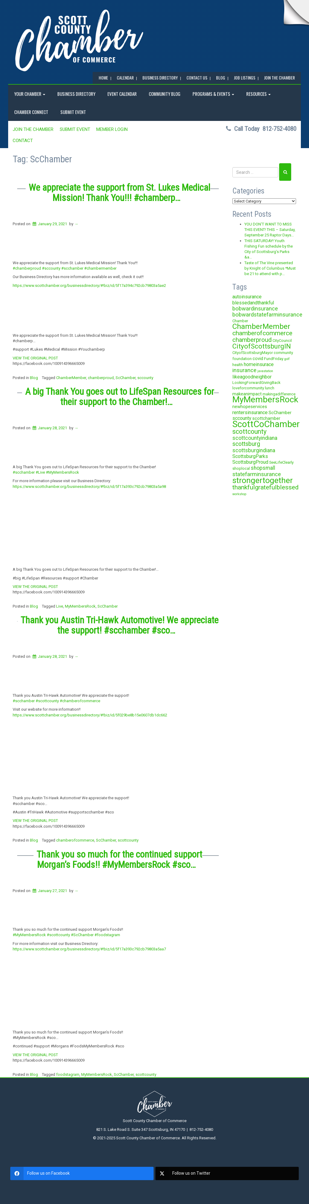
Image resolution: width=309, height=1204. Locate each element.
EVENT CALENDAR (122, 93)
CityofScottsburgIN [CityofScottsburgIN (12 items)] (261, 346)
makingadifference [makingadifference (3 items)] (279, 394)
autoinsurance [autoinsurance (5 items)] (247, 297)
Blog (34, 377)
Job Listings (244, 77)
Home (103, 77)
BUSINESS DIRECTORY (160, 77)
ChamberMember (71, 377)
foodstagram (67, 1074)
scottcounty (128, 840)
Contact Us (196, 77)
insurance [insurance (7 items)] (244, 370)
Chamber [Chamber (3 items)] (240, 321)
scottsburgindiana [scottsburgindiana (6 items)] (253, 450)
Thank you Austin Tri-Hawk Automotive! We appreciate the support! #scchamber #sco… (119, 625)
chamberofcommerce (75, 840)
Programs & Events (213, 93)
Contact (23, 140)
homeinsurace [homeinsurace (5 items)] (259, 364)
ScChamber (125, 377)
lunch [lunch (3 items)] (269, 388)
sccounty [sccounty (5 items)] (241, 418)
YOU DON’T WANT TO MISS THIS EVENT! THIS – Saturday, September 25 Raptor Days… (269, 230)
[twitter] (227, 1173)
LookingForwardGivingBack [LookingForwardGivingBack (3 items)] (256, 382)
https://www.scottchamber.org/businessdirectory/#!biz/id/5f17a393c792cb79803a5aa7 (89, 949)
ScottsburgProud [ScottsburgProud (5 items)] (250, 462)
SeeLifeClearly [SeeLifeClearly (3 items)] (281, 462)
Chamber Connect (31, 112)
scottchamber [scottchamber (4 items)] (266, 418)
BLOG (220, 77)
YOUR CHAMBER (29, 93)
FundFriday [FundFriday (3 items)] (273, 358)
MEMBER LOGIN (112, 129)
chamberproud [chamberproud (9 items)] (252, 339)
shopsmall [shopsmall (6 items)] (263, 468)
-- (76, 224)
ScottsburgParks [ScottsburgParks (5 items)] (250, 456)
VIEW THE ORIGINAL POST (35, 358)
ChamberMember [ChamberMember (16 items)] (261, 326)
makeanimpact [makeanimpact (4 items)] (247, 394)
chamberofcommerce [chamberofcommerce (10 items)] (262, 333)
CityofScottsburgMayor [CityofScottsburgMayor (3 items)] (252, 352)
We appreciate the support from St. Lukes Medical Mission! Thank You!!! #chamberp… (119, 192)
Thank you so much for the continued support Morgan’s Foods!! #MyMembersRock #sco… (119, 859)
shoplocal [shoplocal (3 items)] (241, 468)
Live (59, 606)
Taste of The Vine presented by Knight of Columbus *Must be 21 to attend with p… (270, 268)
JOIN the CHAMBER (279, 77)
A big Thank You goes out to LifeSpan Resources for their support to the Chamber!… (119, 396)
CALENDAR (125, 77)
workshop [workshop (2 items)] (239, 494)
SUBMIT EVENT (73, 112)
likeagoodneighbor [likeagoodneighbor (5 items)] (252, 377)
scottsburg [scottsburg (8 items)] (246, 443)
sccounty (145, 377)
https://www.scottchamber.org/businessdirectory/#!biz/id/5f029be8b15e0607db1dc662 (90, 715)
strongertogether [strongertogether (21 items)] (262, 480)
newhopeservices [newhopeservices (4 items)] (249, 406)
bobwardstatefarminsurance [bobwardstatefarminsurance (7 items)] (267, 314)
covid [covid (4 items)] (258, 358)
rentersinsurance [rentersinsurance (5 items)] (250, 412)
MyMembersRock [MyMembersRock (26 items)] (265, 399)
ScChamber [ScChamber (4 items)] (280, 412)
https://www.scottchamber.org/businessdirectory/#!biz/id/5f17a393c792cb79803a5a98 (89, 486)
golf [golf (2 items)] (287, 359)
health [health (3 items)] (237, 364)
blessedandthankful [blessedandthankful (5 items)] (253, 303)
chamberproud (101, 377)
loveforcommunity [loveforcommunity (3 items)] (248, 388)
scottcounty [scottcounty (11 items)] (249, 431)
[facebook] (82, 1173)
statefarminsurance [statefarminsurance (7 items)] (256, 474)
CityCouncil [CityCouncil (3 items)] (282, 340)
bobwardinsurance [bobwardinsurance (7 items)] (255, 308)
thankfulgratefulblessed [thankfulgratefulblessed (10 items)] (265, 487)
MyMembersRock (80, 606)
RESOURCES (258, 93)
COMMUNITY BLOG (164, 93)
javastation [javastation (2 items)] (265, 371)
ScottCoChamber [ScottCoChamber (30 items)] (266, 424)
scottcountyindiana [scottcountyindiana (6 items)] (254, 438)
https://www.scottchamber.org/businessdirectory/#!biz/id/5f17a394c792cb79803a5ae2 (89, 285)
